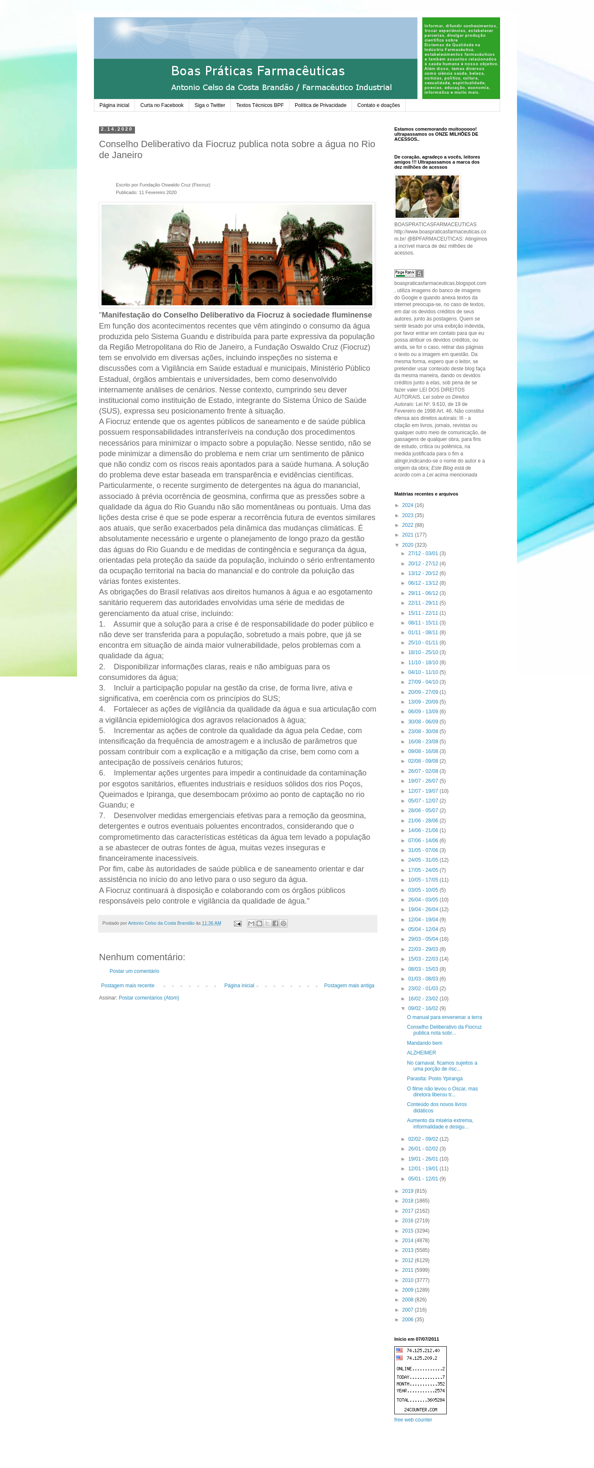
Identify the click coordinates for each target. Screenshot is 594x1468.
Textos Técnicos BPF (260, 105)
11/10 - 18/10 (424, 663)
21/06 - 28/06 (424, 821)
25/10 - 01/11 (424, 643)
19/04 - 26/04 (424, 909)
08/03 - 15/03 (424, 969)
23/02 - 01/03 (424, 988)
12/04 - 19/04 (424, 920)
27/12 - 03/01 (424, 553)
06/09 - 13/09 (424, 712)
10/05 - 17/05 (424, 880)
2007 (408, 1310)
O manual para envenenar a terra (444, 1017)
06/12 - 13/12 (424, 583)
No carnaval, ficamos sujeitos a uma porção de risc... (442, 1066)
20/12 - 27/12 (424, 564)
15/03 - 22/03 (424, 959)
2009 (408, 1290)
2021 (408, 535)
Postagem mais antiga (349, 986)
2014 (408, 1240)
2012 (408, 1260)
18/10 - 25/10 (424, 652)
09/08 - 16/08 (424, 751)
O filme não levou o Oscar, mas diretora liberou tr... (442, 1092)
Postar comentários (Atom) (149, 998)
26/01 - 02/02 (424, 1149)
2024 (408, 505)
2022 (408, 525)
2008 (408, 1300)
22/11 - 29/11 (424, 603)
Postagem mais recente (127, 986)
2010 (408, 1280)
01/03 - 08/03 (424, 979)
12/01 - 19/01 (424, 1169)
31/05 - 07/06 (424, 850)
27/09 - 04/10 (424, 682)
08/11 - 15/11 (424, 623)
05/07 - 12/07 (424, 801)
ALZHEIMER (421, 1053)
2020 (408, 545)
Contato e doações (379, 105)
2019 (408, 1191)
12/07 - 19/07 (424, 791)
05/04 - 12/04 (424, 929)
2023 (408, 515)
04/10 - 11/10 (424, 672)
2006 (408, 1320)
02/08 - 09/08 (424, 761)
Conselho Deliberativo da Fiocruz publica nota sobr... (444, 1030)
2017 (408, 1211)
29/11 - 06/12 (424, 593)
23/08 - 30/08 (424, 731)
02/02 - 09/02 (424, 1139)
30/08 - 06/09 (424, 722)
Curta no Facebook (162, 105)
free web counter (413, 1420)
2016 (408, 1221)
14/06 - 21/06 (424, 830)
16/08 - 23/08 (424, 742)
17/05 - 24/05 (424, 870)
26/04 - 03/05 (424, 900)
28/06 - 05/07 (424, 810)
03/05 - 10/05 (424, 890)
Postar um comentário (134, 971)
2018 (408, 1201)
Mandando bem (424, 1043)
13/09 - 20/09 (424, 702)
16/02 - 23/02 (424, 999)
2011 (408, 1270)
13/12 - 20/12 (424, 573)
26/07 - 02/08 (424, 771)
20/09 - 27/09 (424, 692)
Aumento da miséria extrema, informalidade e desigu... (440, 1123)
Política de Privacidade (320, 105)
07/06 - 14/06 (424, 841)
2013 (408, 1250)
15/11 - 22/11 (424, 613)
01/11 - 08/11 (424, 632)
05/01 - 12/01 (424, 1179)
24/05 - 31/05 (424, 860)
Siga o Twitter (210, 105)
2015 (408, 1231)
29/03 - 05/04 (424, 939)
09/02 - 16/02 (424, 1008)
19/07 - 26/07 (424, 781)
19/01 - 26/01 (424, 1159)
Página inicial (114, 105)
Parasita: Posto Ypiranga (435, 1079)
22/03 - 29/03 (424, 949)
